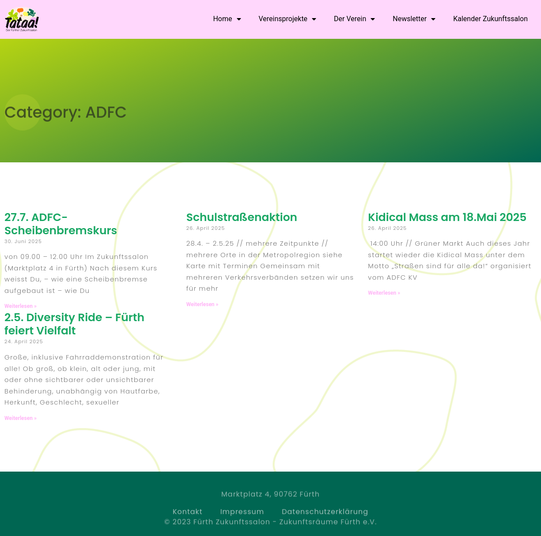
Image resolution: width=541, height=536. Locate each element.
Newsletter (414, 19)
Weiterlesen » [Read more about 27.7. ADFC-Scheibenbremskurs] (20, 306)
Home (227, 19)
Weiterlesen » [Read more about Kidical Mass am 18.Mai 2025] (384, 293)
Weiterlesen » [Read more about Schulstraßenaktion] (202, 304)
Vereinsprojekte (288, 19)
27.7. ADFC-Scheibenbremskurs (60, 224)
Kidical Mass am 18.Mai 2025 (447, 217)
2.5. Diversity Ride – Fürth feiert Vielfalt (74, 324)
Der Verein (354, 19)
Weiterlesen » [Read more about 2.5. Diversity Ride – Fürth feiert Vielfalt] (20, 418)
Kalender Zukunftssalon (490, 19)
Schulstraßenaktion (241, 217)
